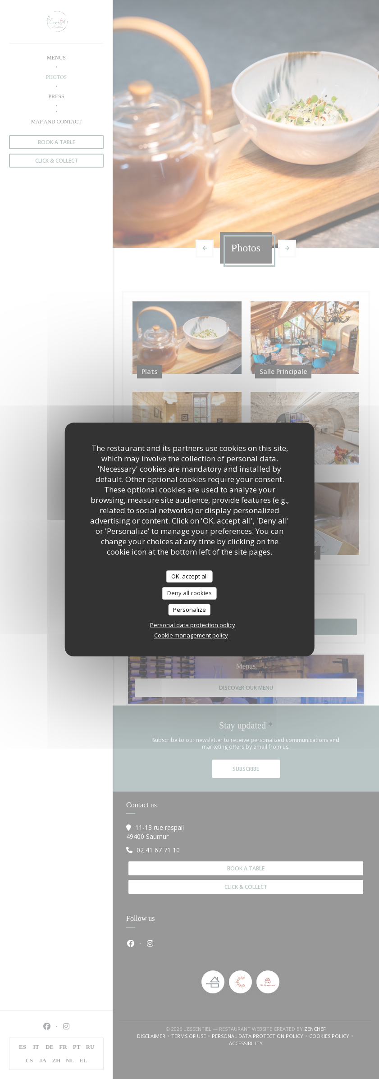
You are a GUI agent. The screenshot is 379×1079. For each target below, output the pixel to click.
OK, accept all (189, 576)
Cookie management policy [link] (191, 635)
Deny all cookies (189, 593)
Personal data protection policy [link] (192, 625)
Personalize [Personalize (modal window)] (189, 610)
